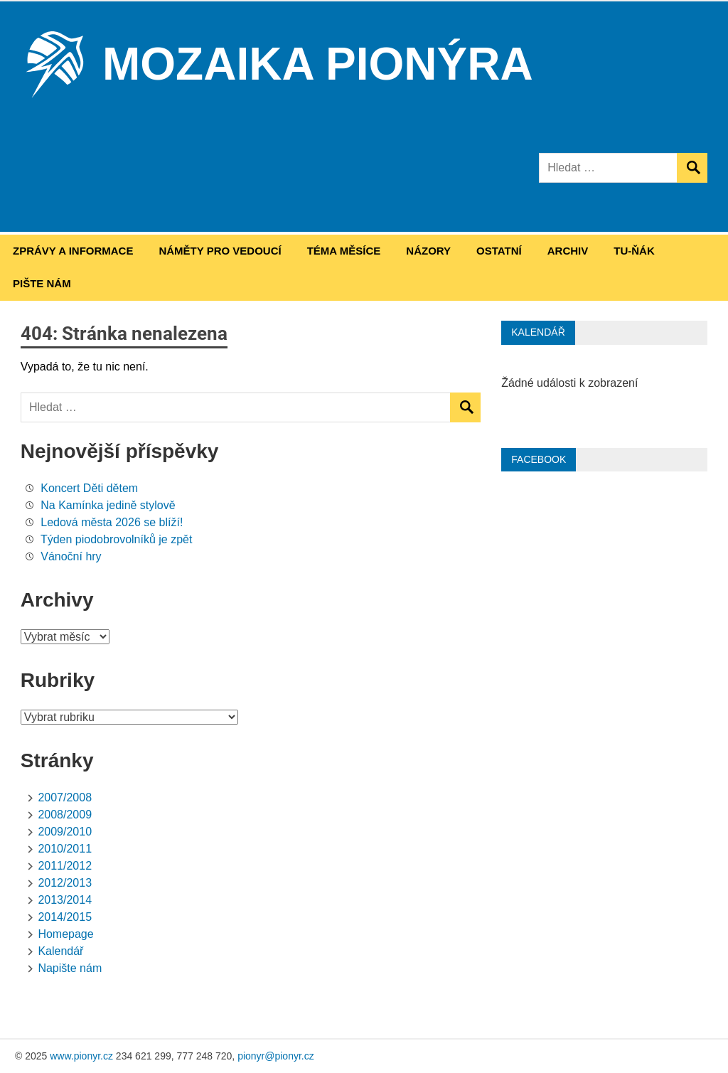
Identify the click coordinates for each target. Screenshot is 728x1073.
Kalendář (60, 951)
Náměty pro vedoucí (220, 251)
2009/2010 (65, 832)
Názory (428, 251)
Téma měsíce (344, 251)
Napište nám (70, 968)
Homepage (65, 934)
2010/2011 (65, 849)
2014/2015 (65, 917)
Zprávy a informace (73, 251)
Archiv (568, 251)
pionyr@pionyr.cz (275, 1056)
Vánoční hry (71, 556)
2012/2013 (65, 883)
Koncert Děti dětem (89, 488)
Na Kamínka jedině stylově (108, 505)
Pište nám (42, 283)
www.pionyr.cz (81, 1056)
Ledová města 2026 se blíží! (112, 522)
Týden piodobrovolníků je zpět (116, 539)
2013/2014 (65, 900)
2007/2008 (65, 797)
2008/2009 (65, 814)
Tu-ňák (634, 251)
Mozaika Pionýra (317, 64)
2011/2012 (65, 866)
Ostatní (499, 251)
